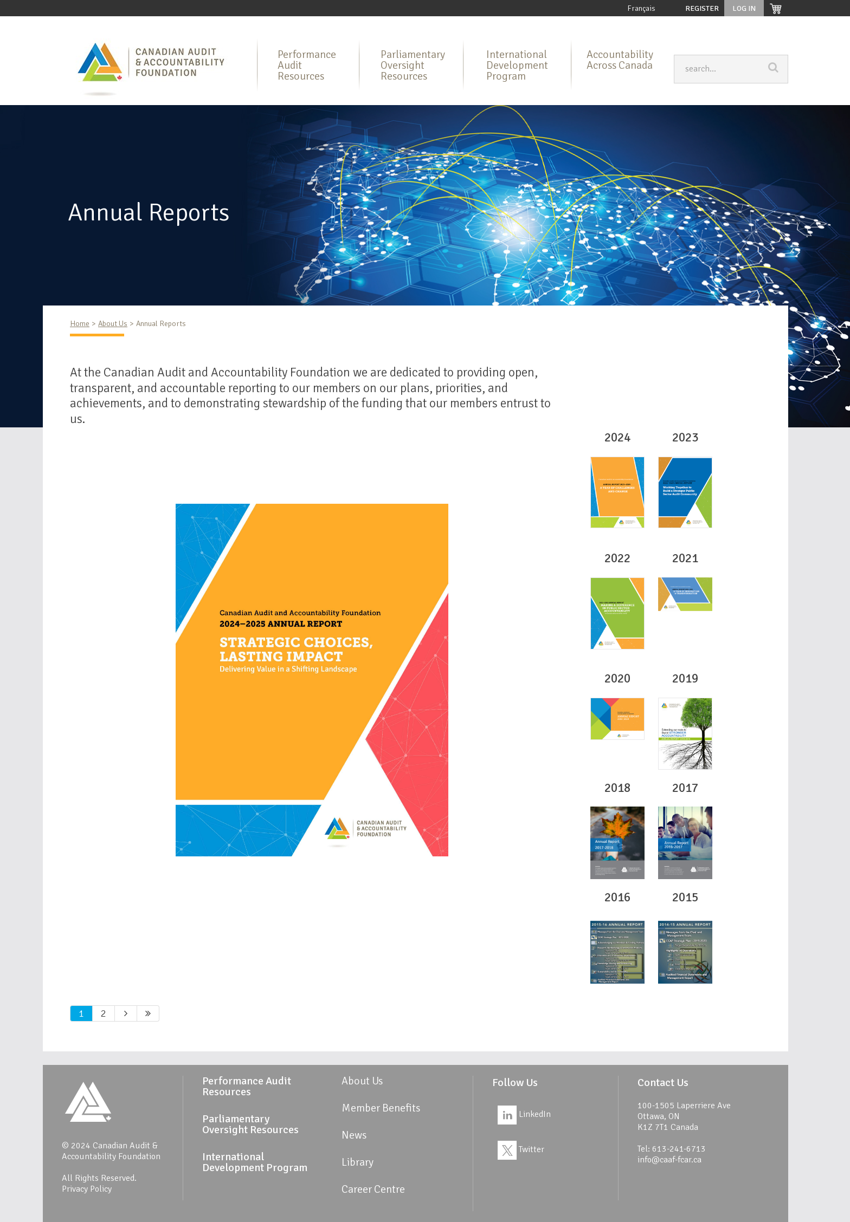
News (677, 24)
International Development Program (484, 24)
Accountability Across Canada (620, 60)
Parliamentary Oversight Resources (351, 24)
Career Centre (759, 24)
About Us (150, 24)
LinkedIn (524, 1114)
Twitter (521, 1149)
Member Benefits (585, 24)
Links (711, 24)
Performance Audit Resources (229, 24)
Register (702, 8)
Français (641, 8)
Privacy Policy (87, 1189)
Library (640, 24)
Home (109, 24)
